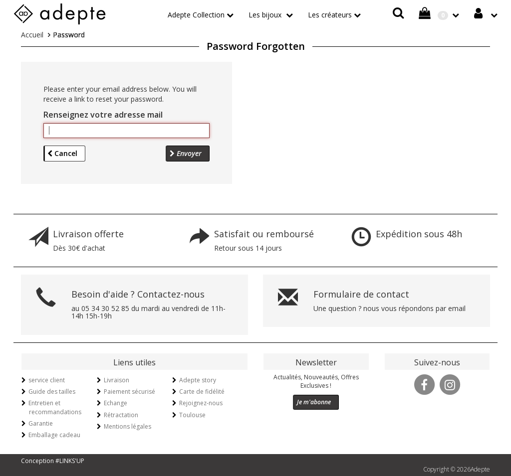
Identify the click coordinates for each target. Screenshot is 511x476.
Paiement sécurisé (129, 391)
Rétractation (121, 415)
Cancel (62, 153)
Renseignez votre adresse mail (103, 114)
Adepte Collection (196, 14)
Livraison (116, 380)
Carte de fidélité (202, 391)
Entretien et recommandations (54, 407)
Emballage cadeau (54, 435)
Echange (115, 403)
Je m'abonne (314, 402)
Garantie (40, 423)
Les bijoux (266, 14)
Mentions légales (127, 426)
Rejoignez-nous (201, 403)
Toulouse (192, 415)
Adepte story (197, 380)
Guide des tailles (51, 391)
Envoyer (186, 153)
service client (46, 380)
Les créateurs (330, 14)
